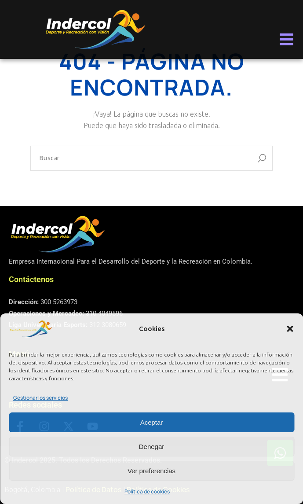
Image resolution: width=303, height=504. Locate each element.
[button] (289, 328)
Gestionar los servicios (40, 397)
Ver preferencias (151, 471)
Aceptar (151, 422)
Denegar (151, 446)
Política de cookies (147, 491)
